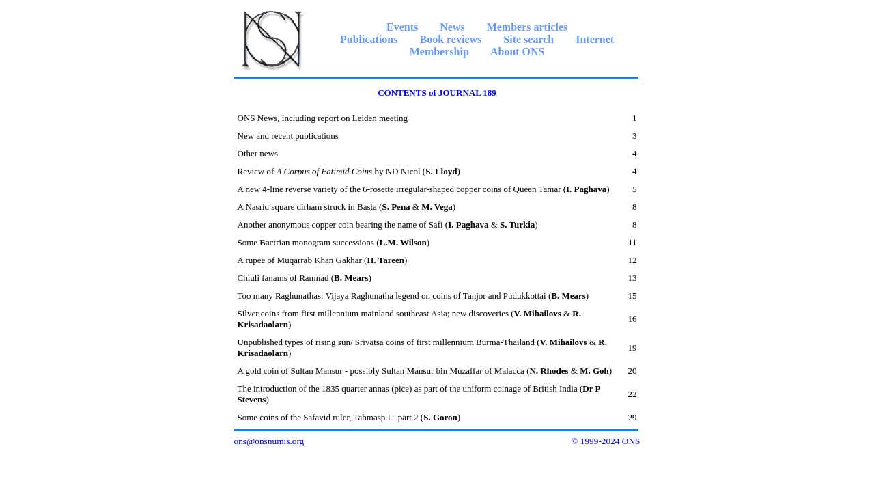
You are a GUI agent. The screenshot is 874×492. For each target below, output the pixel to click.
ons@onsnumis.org (269, 441)
